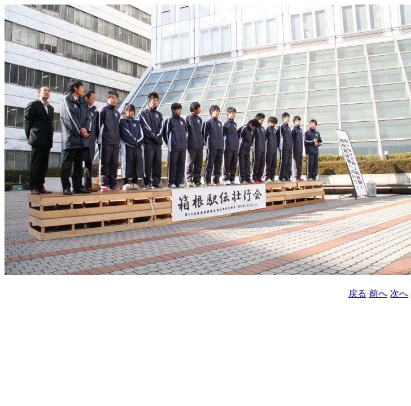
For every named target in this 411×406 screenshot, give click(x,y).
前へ (378, 293)
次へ (399, 293)
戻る (357, 293)
